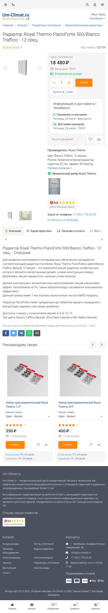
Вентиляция (9, 568)
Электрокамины (12, 558)
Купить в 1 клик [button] (63, 92)
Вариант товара (14, 412)
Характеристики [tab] (38, 231)
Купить (84, 82)
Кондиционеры (11, 544)
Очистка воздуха (43, 558)
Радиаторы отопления (46, 563)
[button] (6, 5)
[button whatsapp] (29, 333)
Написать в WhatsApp (63, 220)
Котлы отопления (44, 544)
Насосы (7, 563)
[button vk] (21, 333)
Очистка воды (41, 568)
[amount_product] (61, 83)
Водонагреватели (43, 549)
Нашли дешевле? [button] (62, 139)
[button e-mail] (37, 333)
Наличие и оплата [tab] (71, 231)
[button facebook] (6, 333)
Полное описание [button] (60, 168)
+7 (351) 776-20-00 (84, 214)
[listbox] (28, 416)
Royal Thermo (77, 150)
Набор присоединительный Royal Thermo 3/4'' (79, 405)
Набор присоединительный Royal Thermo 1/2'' (27, 405)
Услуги (6, 573)
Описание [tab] (13, 231)
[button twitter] (13, 333)
